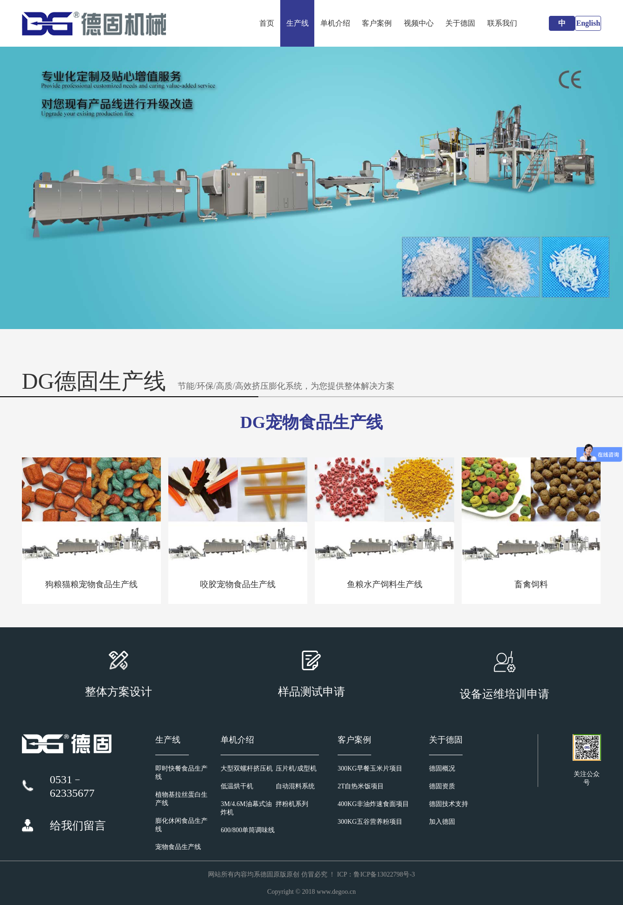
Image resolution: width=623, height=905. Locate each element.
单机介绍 (335, 23)
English (588, 23)
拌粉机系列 (292, 803)
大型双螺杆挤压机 (247, 768)
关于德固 (460, 23)
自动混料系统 (295, 786)
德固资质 (442, 786)
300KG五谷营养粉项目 (370, 821)
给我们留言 (78, 826)
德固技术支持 (448, 803)
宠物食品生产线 (178, 846)
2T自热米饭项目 (361, 786)
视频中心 (419, 23)
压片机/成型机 (296, 768)
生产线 (297, 23)
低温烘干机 (237, 786)
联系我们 (502, 23)
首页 (266, 23)
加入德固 (442, 821)
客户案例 (377, 23)
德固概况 (442, 768)
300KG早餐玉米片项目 (370, 768)
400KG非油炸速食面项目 (373, 803)
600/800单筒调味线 (248, 830)
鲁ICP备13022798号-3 (384, 874)
